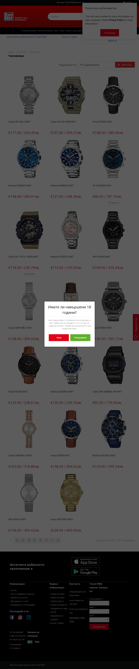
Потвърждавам (80, 337)
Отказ (58, 337)
